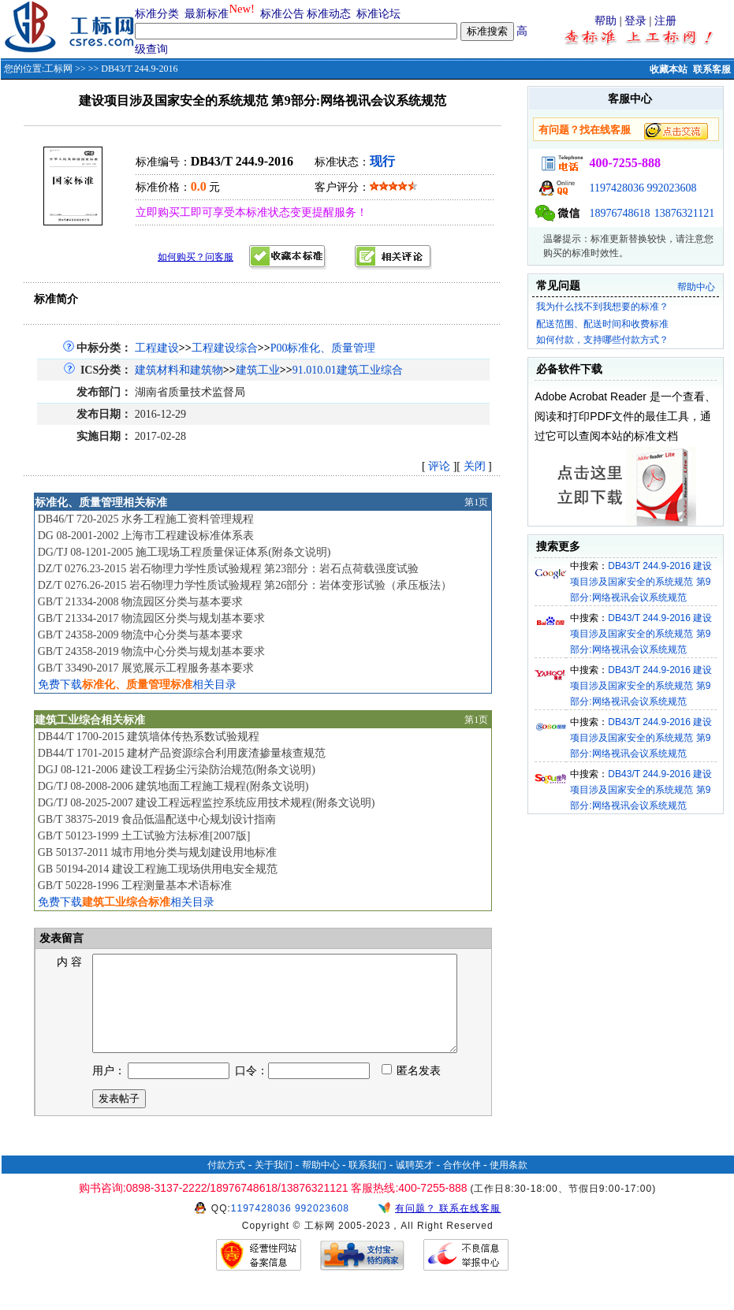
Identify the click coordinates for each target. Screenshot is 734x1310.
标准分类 (157, 14)
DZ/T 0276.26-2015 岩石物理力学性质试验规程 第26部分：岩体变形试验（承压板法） (245, 585)
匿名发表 (412, 1090)
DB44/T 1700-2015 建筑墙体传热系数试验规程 (148, 736)
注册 (665, 21)
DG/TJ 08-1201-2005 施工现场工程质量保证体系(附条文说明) (184, 552)
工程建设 (157, 348)
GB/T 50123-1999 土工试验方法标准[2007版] (144, 836)
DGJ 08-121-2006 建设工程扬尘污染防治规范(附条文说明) (176, 770)
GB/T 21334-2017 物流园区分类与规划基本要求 (151, 618)
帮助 (605, 21)
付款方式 (226, 1183)
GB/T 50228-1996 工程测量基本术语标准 (135, 885)
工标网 (58, 68)
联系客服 (712, 69)
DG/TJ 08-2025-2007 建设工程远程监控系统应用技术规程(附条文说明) (206, 803)
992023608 (671, 188)
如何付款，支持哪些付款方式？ (602, 339)
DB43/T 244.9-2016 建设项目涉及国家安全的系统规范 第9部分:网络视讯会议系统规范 (641, 581)
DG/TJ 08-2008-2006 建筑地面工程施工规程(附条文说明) (173, 786)
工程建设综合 (225, 348)
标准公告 (282, 14)
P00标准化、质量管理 (323, 348)
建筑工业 (258, 370)
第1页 (476, 502)
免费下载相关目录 (137, 684)
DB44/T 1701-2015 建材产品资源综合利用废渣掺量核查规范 (182, 753)
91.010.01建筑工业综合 (347, 370)
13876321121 (684, 213)
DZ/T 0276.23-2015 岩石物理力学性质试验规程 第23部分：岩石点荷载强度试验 (228, 569)
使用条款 (508, 1183)
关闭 (475, 466)
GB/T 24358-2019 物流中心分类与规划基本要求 (151, 651)
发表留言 (60, 938)
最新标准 (206, 14)
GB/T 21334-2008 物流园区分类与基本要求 (140, 602)
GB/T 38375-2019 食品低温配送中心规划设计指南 (157, 819)
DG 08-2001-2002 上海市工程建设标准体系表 (146, 535)
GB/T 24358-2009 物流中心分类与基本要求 (140, 635)
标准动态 (329, 14)
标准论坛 (378, 14)
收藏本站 (668, 69)
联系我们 (367, 1183)
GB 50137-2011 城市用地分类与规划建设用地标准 (158, 852)
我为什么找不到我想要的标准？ (602, 306)
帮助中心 (696, 286)
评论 (439, 466)
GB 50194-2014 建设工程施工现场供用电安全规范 (158, 869)
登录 (635, 21)
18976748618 (619, 213)
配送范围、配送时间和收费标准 (602, 323)
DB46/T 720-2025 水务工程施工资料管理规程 (146, 519)
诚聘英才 (415, 1183)
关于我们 (273, 1183)
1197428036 (616, 188)
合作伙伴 (462, 1183)
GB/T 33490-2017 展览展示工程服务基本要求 (146, 668)
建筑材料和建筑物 (179, 370)
